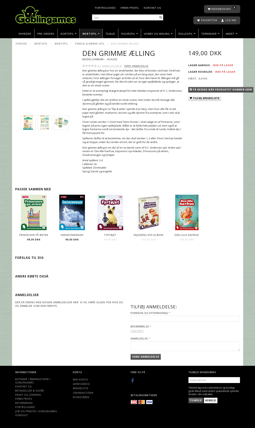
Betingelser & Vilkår (29, 390)
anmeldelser (110, 66)
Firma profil (130, 8)
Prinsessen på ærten (33, 234)
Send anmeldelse (145, 356)
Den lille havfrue (187, 234)
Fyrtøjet (110, 234)
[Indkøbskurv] (222, 9)
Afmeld (210, 400)
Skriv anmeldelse (136, 66)
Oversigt (21, 415)
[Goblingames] (45, 14)
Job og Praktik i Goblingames (36, 411)
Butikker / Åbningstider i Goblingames (32, 380)
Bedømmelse (140, 326)
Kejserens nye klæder (149, 234)
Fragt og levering (28, 394)
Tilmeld (196, 400)
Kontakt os (152, 8)
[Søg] (160, 17)
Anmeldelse (139, 338)
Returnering (24, 402)
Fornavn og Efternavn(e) (149, 313)
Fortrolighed (105, 8)
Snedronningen (72, 234)
